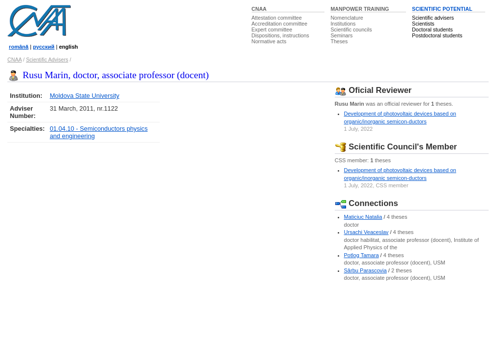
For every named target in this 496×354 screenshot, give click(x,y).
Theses (339, 41)
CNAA (259, 9)
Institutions (342, 24)
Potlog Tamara (361, 255)
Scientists (423, 24)
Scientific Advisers (47, 59)
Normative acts (269, 41)
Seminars (341, 35)
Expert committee (272, 29)
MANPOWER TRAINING (359, 9)
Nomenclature (346, 18)
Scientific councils (351, 29)
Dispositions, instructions (280, 35)
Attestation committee (277, 18)
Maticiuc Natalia (363, 217)
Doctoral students (432, 29)
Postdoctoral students (437, 35)
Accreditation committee (280, 24)
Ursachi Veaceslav (366, 232)
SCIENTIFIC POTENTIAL (442, 9)
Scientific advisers (433, 18)
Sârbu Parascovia (365, 270)
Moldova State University (84, 95)
